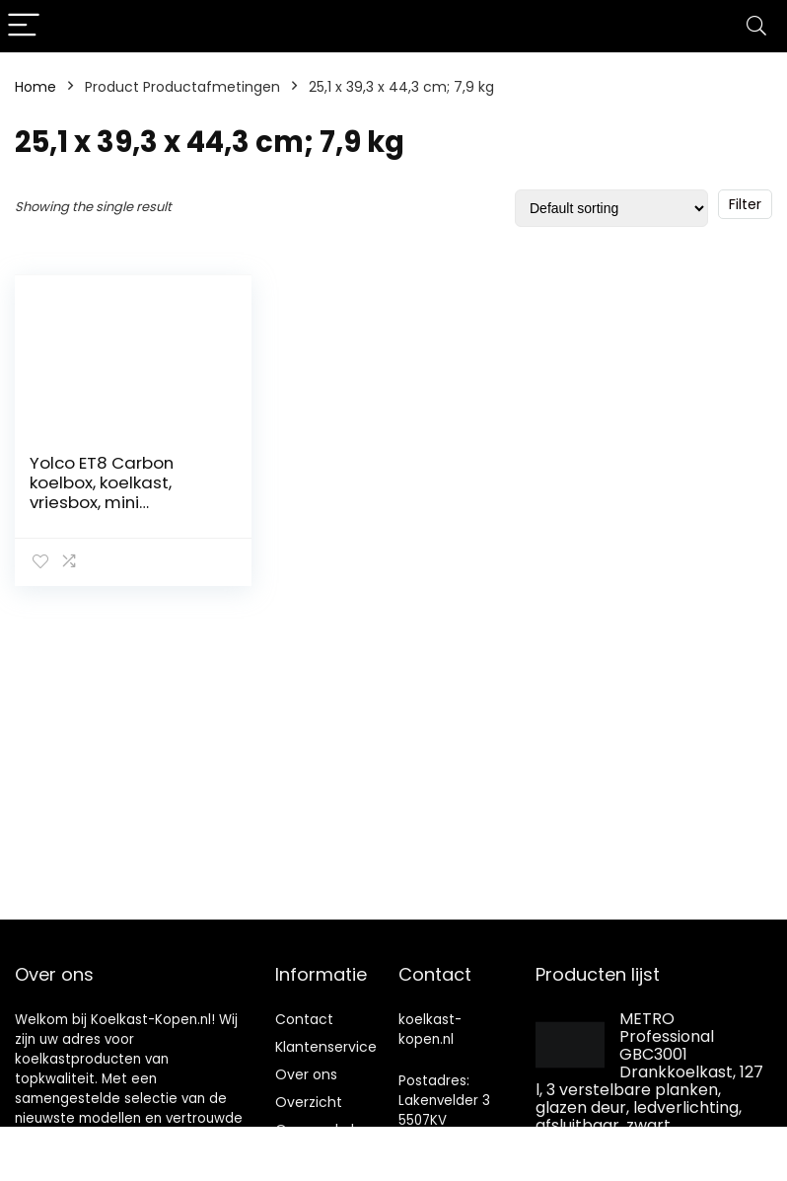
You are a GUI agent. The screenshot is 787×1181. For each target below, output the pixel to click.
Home (35, 87)
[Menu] (23, 26)
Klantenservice (326, 1047)
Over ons (306, 1074)
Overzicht (308, 1102)
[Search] (756, 26)
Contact (304, 1019)
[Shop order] (611, 208)
